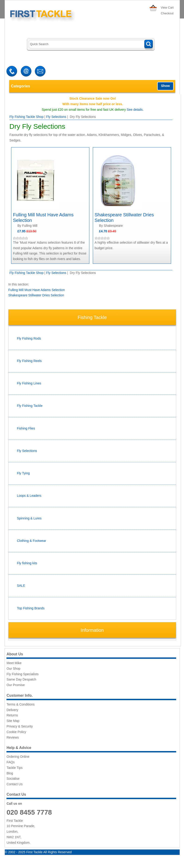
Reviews (12, 737)
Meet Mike (13, 663)
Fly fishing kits (27, 563)
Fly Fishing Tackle (29, 406)
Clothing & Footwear (31, 541)
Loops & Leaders (29, 495)
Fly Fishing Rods (29, 338)
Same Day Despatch (21, 679)
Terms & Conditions (20, 704)
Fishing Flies (26, 428)
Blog (9, 773)
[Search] (91, 44)
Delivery (12, 710)
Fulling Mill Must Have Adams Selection (36, 290)
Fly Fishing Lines (29, 383)
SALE (21, 585)
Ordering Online (17, 756)
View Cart (167, 7)
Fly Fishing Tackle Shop (26, 117)
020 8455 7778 (29, 812)
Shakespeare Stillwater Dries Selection (36, 295)
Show (165, 86)
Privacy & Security (19, 726)
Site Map (12, 721)
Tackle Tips (14, 768)
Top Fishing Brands (31, 608)
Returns (12, 715)
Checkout (167, 13)
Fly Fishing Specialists (22, 674)
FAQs (10, 762)
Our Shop (13, 668)
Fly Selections (56, 117)
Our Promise (15, 685)
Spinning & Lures (29, 518)
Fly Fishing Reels (29, 361)
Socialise (12, 778)
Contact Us (14, 784)
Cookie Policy (16, 732)
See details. (135, 109)
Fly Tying (23, 473)
